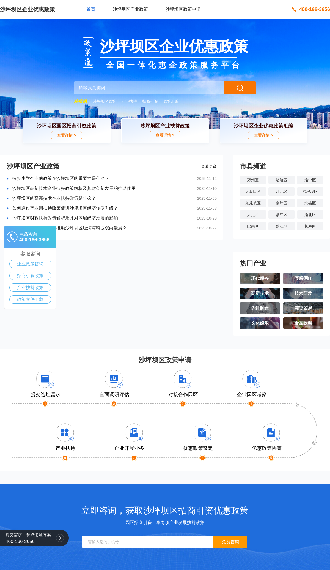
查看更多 (209, 166)
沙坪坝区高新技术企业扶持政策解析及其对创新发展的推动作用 (74, 188)
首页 (90, 9)
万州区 (253, 180)
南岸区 (281, 203)
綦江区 (281, 214)
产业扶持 (129, 101)
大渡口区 (253, 191)
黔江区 (281, 226)
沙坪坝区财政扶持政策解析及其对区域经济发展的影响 (65, 218)
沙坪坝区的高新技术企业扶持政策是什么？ (54, 198)
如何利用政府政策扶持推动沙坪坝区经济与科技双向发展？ (69, 228)
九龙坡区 (253, 203)
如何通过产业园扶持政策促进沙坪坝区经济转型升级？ (65, 208)
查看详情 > (66, 135)
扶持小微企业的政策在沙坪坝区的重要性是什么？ (60, 178)
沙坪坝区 (310, 191)
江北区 (281, 191)
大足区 (253, 214)
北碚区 (310, 203)
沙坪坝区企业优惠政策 (27, 9)
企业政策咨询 (30, 263)
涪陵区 (281, 180)
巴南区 (253, 226)
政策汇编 (171, 101)
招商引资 (150, 101)
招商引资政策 (30, 275)
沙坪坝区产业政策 (130, 9)
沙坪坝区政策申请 (183, 9)
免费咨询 (230, 541)
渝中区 (310, 180)
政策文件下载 (30, 299)
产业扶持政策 (30, 287)
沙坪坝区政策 (104, 101)
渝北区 (310, 214)
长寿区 (310, 226)
